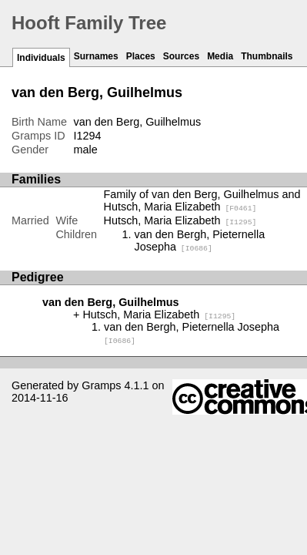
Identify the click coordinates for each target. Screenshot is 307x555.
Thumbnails (266, 56)
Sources (181, 56)
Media (220, 56)
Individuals (41, 57)
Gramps (101, 385)
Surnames (96, 56)
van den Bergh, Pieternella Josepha (200, 240)
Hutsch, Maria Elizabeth (180, 220)
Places (140, 56)
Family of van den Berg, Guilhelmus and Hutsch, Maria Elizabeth (202, 200)
